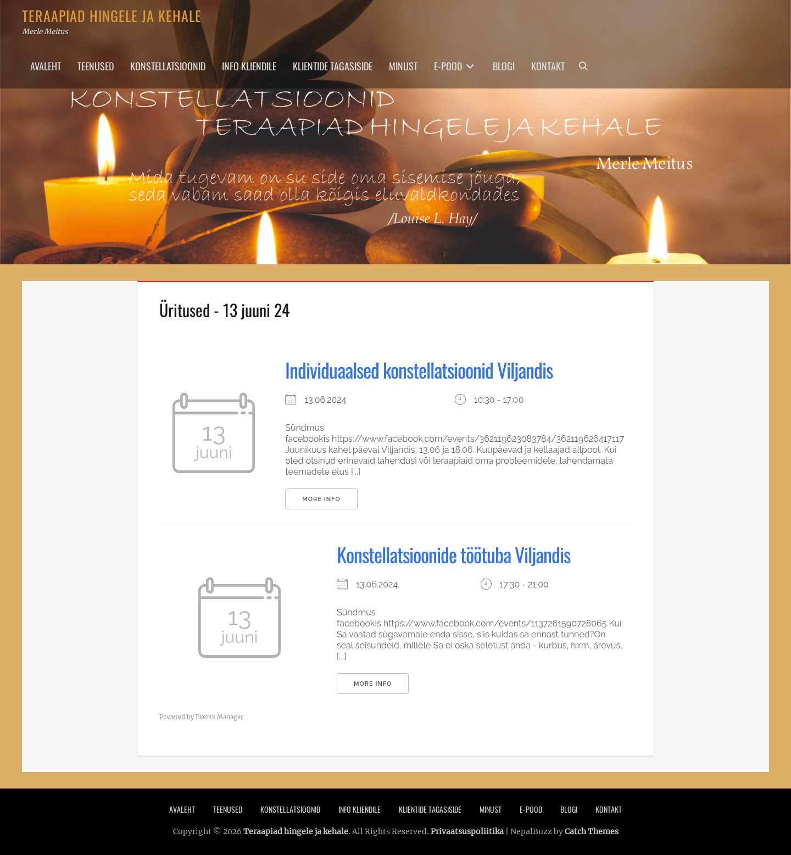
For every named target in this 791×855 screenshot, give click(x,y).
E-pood (448, 66)
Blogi (504, 66)
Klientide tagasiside (332, 66)
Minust (403, 66)
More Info (321, 499)
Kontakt (548, 66)
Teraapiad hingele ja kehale (112, 15)
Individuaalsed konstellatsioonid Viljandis (419, 369)
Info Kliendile (249, 66)
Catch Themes (592, 831)
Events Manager (219, 717)
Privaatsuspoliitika (467, 831)
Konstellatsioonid (167, 66)
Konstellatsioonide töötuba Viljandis (453, 554)
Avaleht (45, 66)
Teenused (95, 66)
